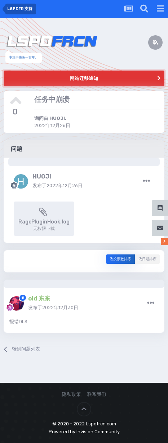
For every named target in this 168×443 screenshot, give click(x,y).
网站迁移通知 (84, 78)
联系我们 (96, 394)
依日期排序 (147, 259)
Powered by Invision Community (84, 431)
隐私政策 (71, 394)
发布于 (57, 185)
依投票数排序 (120, 259)
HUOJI (57, 118)
